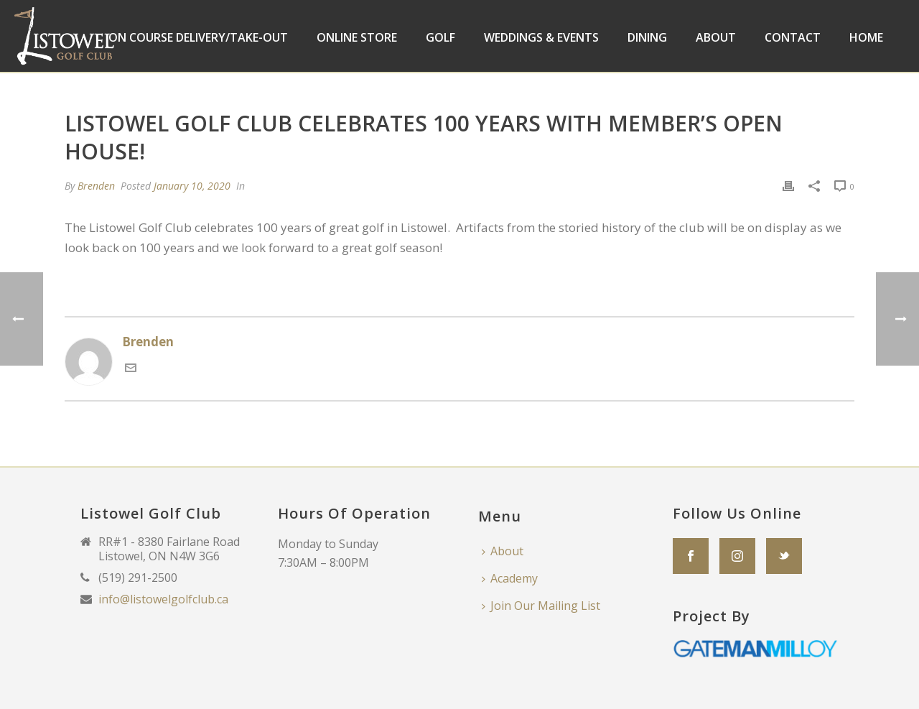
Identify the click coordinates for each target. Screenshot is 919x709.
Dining (647, 37)
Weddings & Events (541, 37)
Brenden (96, 186)
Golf (440, 37)
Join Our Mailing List (541, 605)
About (716, 37)
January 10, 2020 (192, 186)
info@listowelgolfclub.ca (163, 599)
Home (866, 37)
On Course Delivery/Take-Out (198, 37)
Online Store (357, 37)
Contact (793, 37)
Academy (510, 578)
